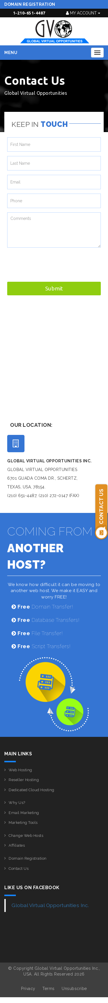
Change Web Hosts (26, 835)
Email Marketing (24, 813)
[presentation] (51, 263)
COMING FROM (50, 547)
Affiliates (17, 845)
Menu (10, 52)
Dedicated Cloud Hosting (31, 790)
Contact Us (19, 868)
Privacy (28, 988)
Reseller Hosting (24, 780)
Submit (54, 288)
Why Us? (17, 802)
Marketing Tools (23, 822)
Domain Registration (29, 4)
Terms (48, 988)
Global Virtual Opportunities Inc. (50, 905)
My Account (83, 13)
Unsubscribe (74, 988)
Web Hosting (20, 770)
